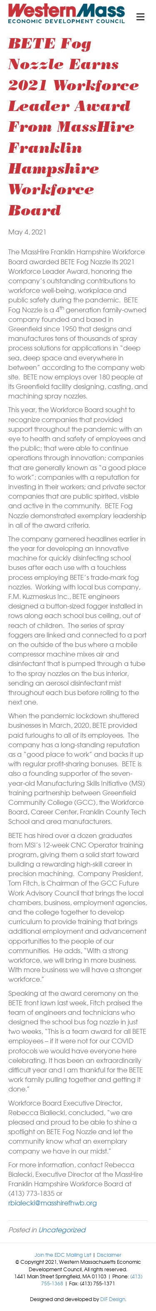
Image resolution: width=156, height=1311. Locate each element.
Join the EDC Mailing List (63, 1254)
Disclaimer (109, 1254)
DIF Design (112, 1299)
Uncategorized (61, 1229)
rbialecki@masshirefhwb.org (52, 1202)
